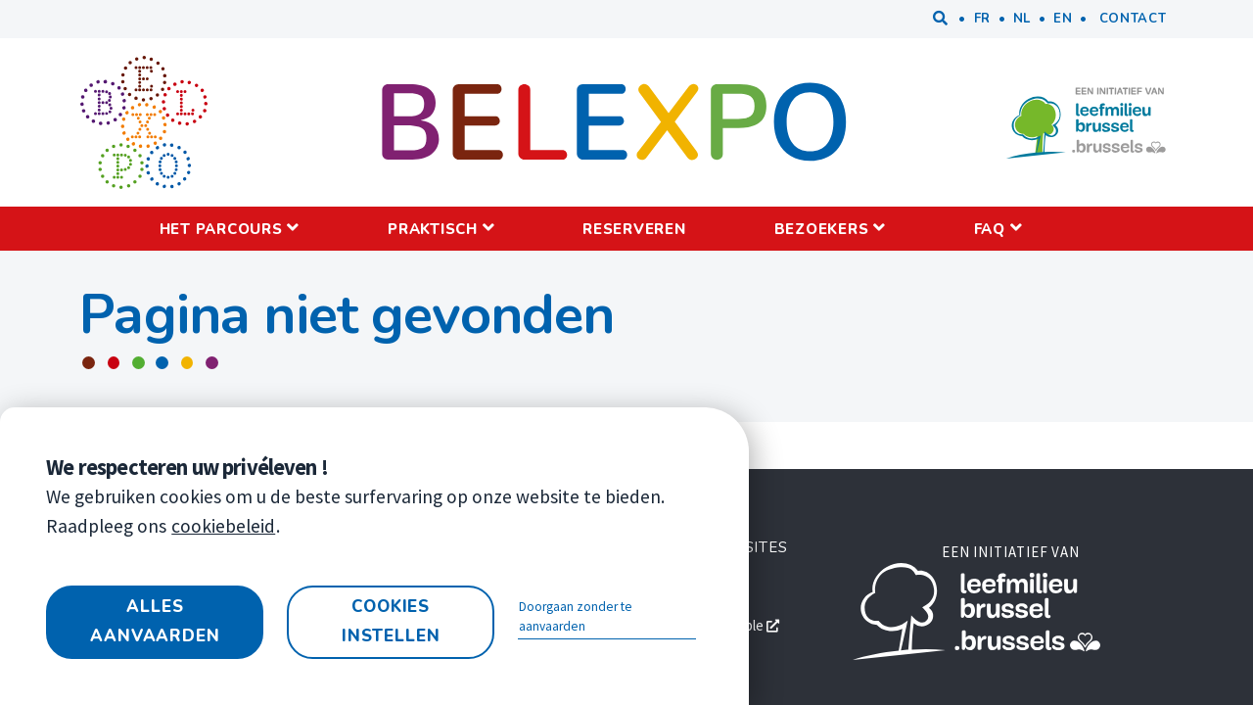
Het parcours (221, 229)
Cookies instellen (391, 621)
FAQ (989, 229)
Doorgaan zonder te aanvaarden (575, 616)
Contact (1133, 18)
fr (982, 18)
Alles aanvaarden (154, 621)
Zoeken (939, 19)
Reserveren (634, 229)
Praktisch (433, 229)
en (1062, 18)
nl (1022, 18)
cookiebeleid (223, 526)
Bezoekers (821, 229)
